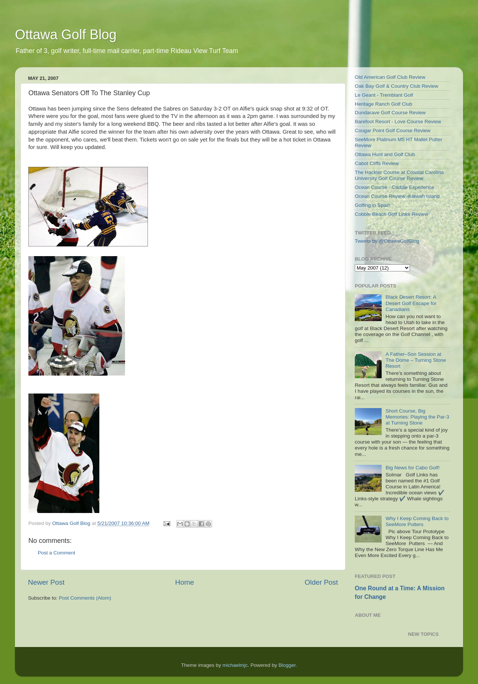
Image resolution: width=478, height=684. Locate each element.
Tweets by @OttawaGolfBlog (387, 241)
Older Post (321, 582)
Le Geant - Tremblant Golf (384, 95)
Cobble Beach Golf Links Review (391, 214)
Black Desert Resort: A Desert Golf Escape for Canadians (411, 303)
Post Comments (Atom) (85, 598)
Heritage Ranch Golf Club (383, 104)
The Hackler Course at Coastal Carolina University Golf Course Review (399, 175)
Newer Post (46, 582)
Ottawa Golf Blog (66, 34)
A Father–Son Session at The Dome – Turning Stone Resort (415, 360)
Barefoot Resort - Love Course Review (398, 121)
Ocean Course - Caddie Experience (394, 187)
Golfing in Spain (372, 205)
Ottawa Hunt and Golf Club (385, 154)
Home (184, 582)
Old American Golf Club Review (390, 77)
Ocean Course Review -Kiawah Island (397, 196)
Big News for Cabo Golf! (412, 467)
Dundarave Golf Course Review (390, 112)
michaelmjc (235, 665)
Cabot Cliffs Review (377, 163)
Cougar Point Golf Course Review (393, 130)
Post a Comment (56, 553)
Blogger (287, 665)
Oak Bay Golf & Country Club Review (396, 86)
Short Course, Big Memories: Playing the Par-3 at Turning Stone (417, 417)
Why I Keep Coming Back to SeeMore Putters (416, 521)
